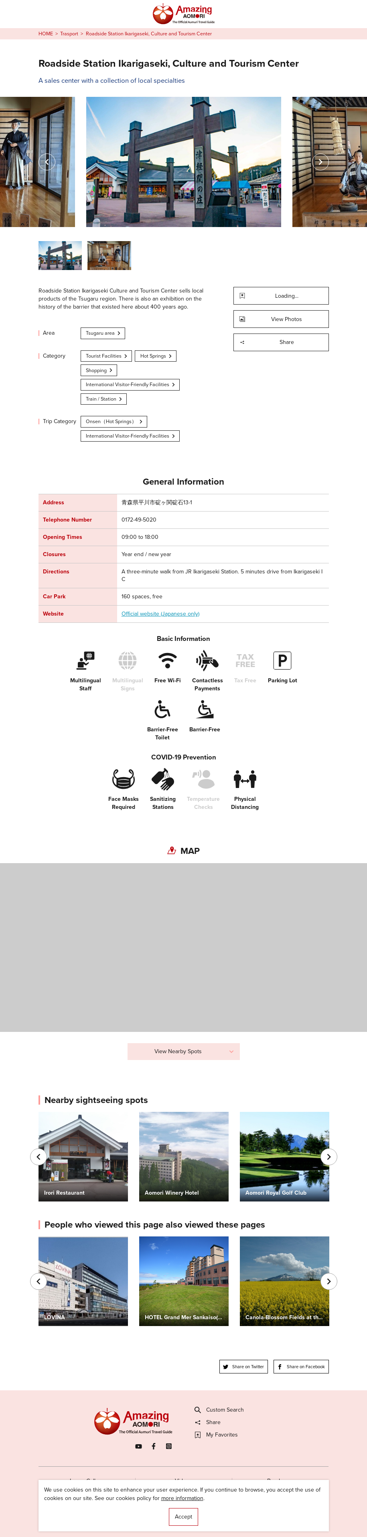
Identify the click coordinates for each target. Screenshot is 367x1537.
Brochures (280, 1481)
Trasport (69, 34)
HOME (46, 34)
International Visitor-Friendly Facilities (131, 384)
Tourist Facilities (107, 356)
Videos (183, 1481)
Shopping (99, 370)
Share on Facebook (301, 1366)
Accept (183, 1516)
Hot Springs (156, 356)
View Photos (270, 319)
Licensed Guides (138, 1516)
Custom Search (219, 1410)
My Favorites (216, 1435)
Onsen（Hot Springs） (114, 421)
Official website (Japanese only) (160, 614)
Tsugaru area (103, 333)
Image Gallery (86, 1481)
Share (266, 342)
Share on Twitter (243, 1366)
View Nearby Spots (194, 1051)
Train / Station (104, 399)
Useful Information (227, 1516)
